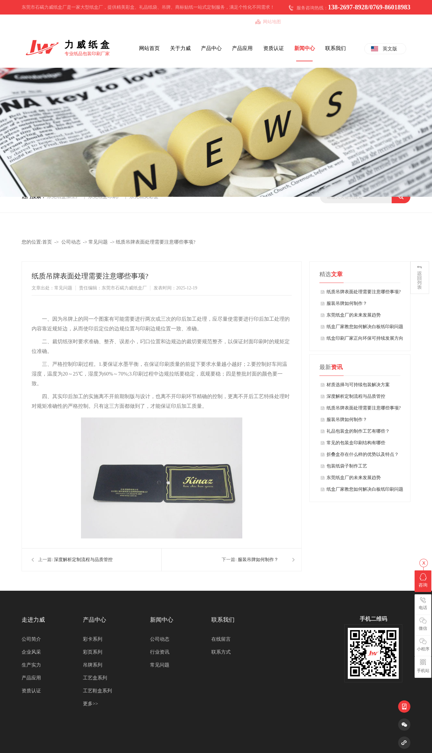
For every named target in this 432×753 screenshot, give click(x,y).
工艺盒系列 (95, 677)
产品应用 (242, 48)
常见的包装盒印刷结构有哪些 (356, 442)
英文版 (390, 48)
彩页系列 (92, 652)
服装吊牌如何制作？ (258, 559)
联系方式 (221, 652)
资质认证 (273, 48)
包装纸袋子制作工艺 (347, 466)
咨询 (422, 580)
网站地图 (272, 21)
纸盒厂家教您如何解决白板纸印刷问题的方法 (365, 328)
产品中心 (211, 48)
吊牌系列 (92, 665)
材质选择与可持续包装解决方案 (358, 384)
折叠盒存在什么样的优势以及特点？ (363, 454)
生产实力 (31, 665)
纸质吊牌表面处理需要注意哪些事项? (156, 242)
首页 (47, 242)
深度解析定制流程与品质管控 (83, 559)
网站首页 (149, 48)
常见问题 (98, 242)
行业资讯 (159, 652)
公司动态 (71, 242)
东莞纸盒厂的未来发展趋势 (354, 315)
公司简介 (31, 639)
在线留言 (221, 639)
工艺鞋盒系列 (97, 690)
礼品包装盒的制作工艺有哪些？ (358, 431)
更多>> (90, 703)
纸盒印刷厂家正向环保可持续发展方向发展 (365, 340)
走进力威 (33, 620)
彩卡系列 (92, 639)
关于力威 (180, 48)
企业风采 (31, 652)
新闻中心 (304, 48)
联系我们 (335, 48)
